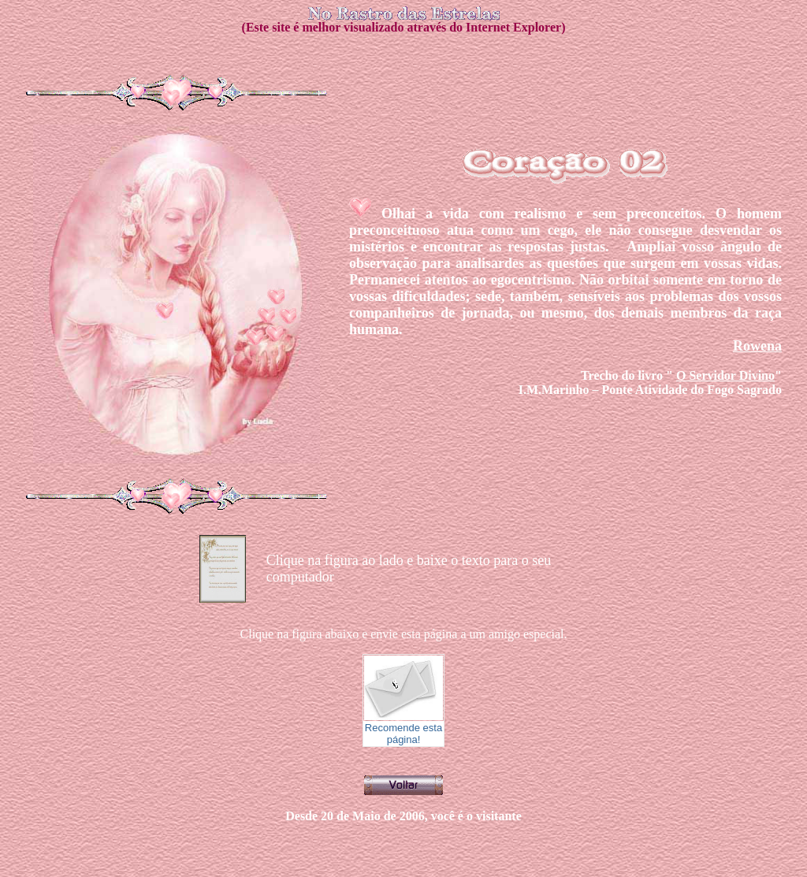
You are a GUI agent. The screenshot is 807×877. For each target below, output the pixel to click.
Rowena (757, 346)
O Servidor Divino (725, 375)
